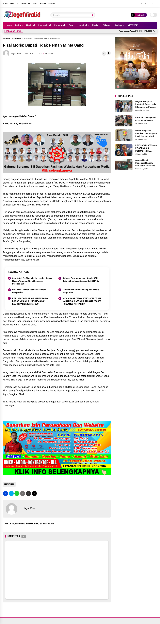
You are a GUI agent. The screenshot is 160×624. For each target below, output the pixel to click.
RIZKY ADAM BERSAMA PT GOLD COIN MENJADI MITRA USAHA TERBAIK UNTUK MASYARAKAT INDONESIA (146, 148)
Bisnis (95, 25)
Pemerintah (59, 25)
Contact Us (25, 4)
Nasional (30, 25)
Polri (71, 25)
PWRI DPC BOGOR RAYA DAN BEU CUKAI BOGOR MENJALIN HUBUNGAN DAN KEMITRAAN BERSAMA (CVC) (30, 301)
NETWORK (133, 25)
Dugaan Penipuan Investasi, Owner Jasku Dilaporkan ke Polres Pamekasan (145, 104)
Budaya (118, 25)
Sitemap (51, 4)
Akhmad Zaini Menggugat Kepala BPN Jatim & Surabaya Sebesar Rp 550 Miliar (81, 279)
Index (35, 4)
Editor (43, 4)
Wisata (106, 25)
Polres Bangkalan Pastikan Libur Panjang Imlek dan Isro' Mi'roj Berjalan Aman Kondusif (146, 133)
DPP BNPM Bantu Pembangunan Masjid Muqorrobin (81, 291)
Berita (18, 25)
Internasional (44, 25)
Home (5, 4)
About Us (14, 4)
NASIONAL (16, 38)
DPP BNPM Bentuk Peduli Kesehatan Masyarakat (29, 291)
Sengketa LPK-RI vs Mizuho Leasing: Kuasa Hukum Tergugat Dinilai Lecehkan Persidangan (32, 281)
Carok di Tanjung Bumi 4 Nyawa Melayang (145, 118)
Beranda (6, 38)
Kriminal (83, 25)
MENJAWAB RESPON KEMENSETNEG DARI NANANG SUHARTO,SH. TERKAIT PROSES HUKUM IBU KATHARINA (82, 301)
